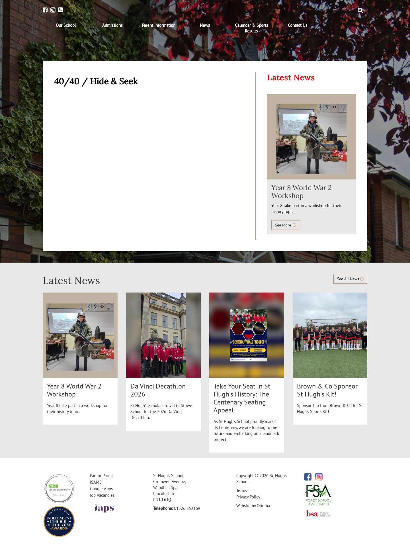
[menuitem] (66, 25)
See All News (350, 278)
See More (286, 225)
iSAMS (96, 482)
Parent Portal (101, 475)
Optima (263, 505)
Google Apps (101, 488)
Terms (241, 490)
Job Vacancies (102, 495)
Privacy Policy (248, 497)
